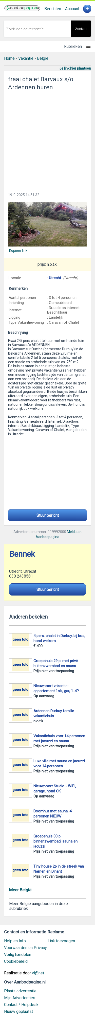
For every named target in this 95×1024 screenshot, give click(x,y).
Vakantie (25, 58)
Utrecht (55, 278)
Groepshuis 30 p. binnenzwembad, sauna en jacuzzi (55, 841)
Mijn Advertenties (19, 997)
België (42, 58)
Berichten (52, 8)
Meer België (20, 889)
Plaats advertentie (20, 991)
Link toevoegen (61, 940)
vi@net (38, 973)
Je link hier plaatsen (75, 68)
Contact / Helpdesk (21, 1004)
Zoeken (80, 29)
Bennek (22, 554)
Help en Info (15, 940)
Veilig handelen (17, 954)
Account (72, 8)
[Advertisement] (47, 140)
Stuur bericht (47, 515)
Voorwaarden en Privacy (25, 947)
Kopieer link (18, 251)
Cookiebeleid (16, 961)
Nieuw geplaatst (18, 1011)
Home (9, 58)
